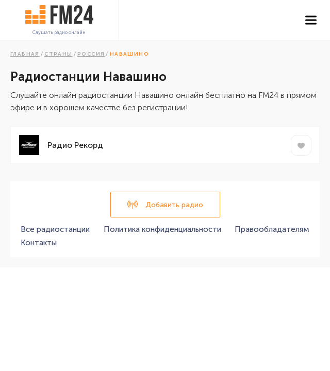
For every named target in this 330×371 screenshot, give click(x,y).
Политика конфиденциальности (162, 229)
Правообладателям (272, 229)
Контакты (39, 243)
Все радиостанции (55, 229)
